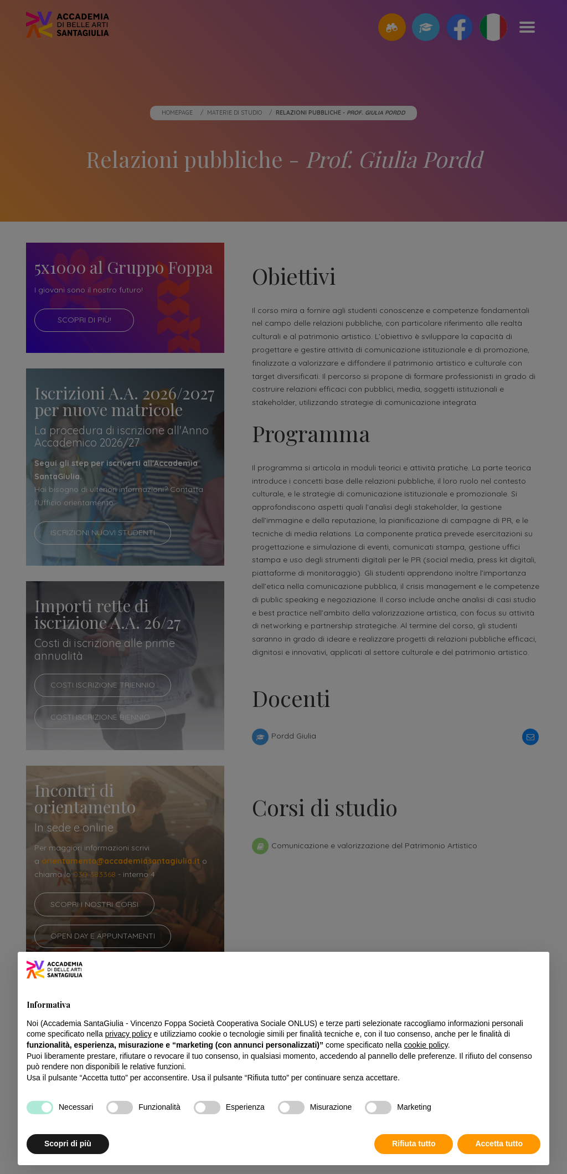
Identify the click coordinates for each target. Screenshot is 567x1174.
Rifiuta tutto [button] (414, 1143)
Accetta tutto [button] (499, 1143)
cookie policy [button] (426, 1044)
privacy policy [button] (128, 1033)
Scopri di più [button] (67, 1143)
